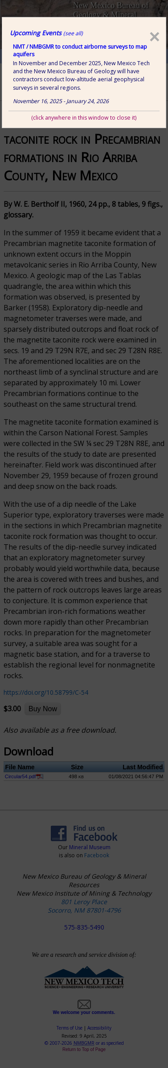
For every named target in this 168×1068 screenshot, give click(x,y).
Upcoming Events (46, 33)
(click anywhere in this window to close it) (83, 117)
